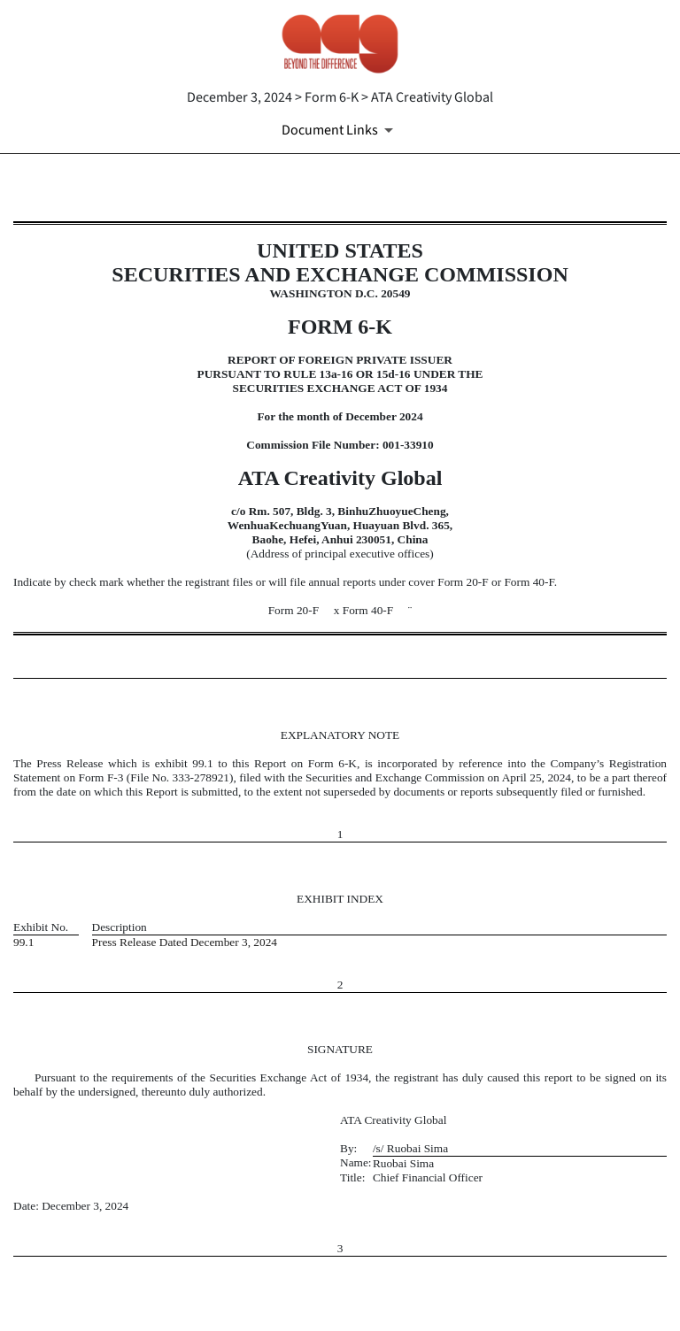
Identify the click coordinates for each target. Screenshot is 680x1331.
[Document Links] (340, 130)
